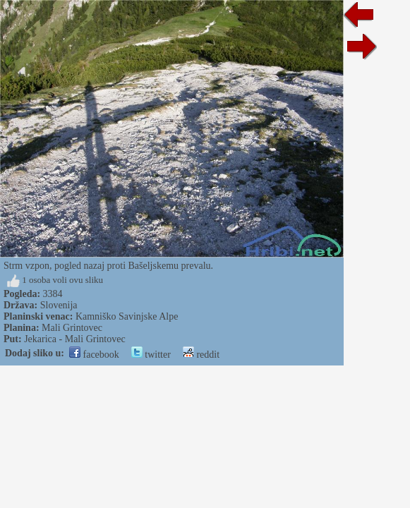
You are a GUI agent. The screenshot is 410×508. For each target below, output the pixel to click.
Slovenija (59, 305)
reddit (201, 354)
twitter (151, 354)
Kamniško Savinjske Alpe (127, 316)
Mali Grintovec (72, 327)
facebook (94, 354)
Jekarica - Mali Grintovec (74, 339)
